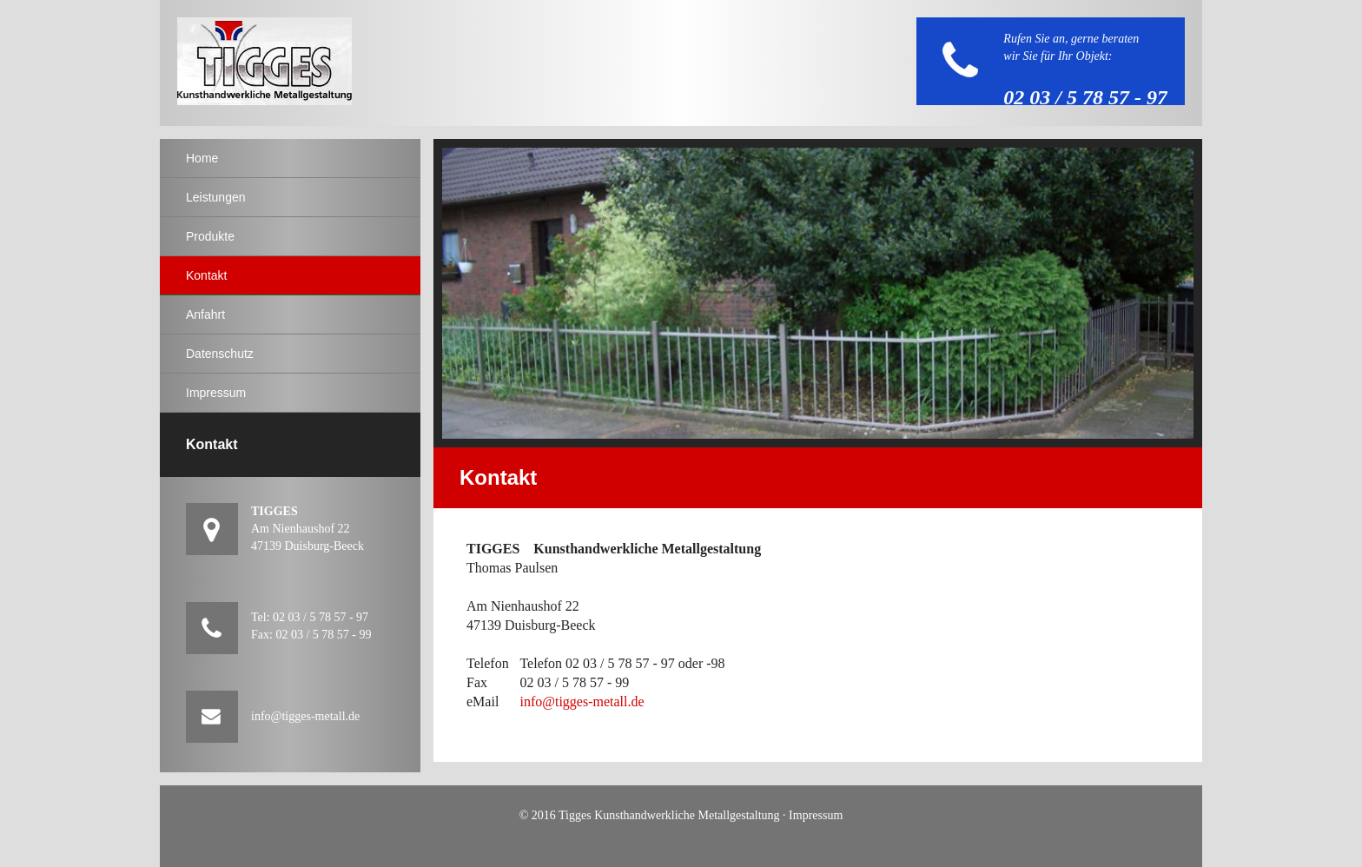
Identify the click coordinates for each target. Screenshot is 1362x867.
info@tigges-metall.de (581, 701)
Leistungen (216, 197)
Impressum (216, 393)
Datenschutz (220, 354)
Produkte (210, 236)
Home (202, 158)
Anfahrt (205, 314)
